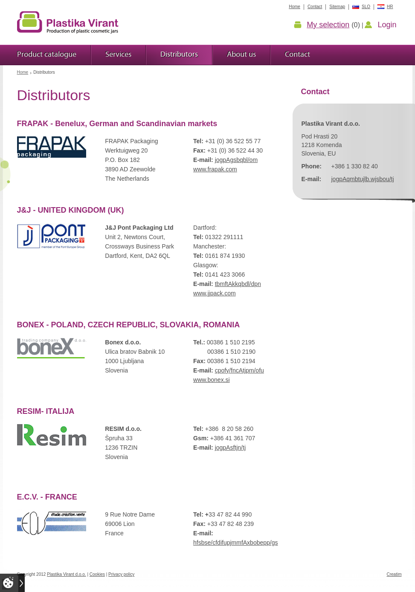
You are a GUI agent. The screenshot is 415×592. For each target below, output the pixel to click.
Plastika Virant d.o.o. (66, 574)
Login (386, 24)
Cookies (97, 574)
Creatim (393, 574)
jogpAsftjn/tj (230, 447)
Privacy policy (121, 574)
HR (390, 6)
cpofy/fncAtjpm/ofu (239, 370)
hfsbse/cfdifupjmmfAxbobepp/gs (235, 542)
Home (23, 72)
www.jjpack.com (214, 293)
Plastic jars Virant (68, 22)
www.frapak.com (215, 169)
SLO (366, 6)
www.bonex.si (211, 379)
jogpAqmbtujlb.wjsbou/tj (362, 179)
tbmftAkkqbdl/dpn (238, 283)
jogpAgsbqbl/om (236, 159)
